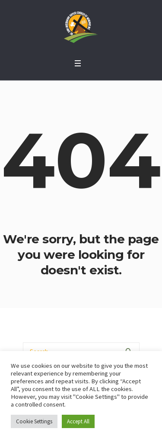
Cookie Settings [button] (34, 421)
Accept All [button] (78, 421)
